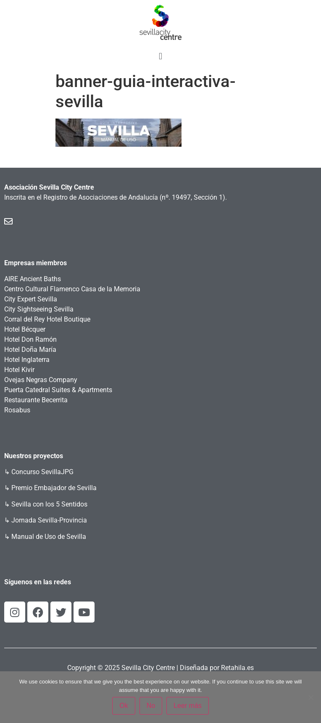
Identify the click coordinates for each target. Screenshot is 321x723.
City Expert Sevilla (30, 299)
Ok (123, 705)
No (151, 705)
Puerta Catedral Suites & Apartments (58, 390)
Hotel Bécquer (24, 329)
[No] (310, 697)
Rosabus (17, 410)
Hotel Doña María (30, 350)
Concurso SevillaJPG (42, 472)
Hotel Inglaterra (27, 360)
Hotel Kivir (19, 370)
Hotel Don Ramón (30, 339)
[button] (160, 56)
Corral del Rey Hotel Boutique (47, 319)
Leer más (188, 705)
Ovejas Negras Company (40, 380)
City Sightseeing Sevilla (39, 309)
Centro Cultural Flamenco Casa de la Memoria (72, 289)
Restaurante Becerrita (36, 400)
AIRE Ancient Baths (32, 279)
